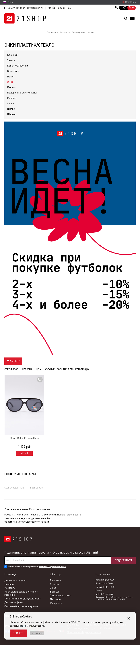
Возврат (9, 584)
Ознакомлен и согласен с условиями (37, 567)
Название (48, 369)
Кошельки (13, 71)
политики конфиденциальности (52, 567)
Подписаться (122, 560)
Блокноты (13, 54)
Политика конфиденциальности (22, 598)
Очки (10, 81)
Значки (11, 60)
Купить (24, 453)
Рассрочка (56, 603)
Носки (10, 76)
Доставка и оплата (15, 580)
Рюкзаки (12, 98)
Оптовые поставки (60, 595)
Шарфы (11, 114)
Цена (38, 369)
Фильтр (13, 361)
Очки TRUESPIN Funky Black (24, 438)
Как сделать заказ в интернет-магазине (21, 593)
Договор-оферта (13, 602)
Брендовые (36, 487)
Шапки (11, 108)
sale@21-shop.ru (105, 594)
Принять (18, 633)
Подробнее (36, 633)
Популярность (63, 369)
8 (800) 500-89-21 (34, 8)
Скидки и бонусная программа (21, 606)
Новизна (28, 369)
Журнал (54, 584)
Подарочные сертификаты (22, 92)
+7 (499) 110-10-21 (16, 8)
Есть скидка (81, 369)
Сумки (10, 103)
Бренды (54, 591)
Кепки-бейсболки (17, 65)
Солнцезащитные (14, 487)
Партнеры (55, 599)
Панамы (11, 87)
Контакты (9, 587)
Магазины (55, 580)
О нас (53, 587)
